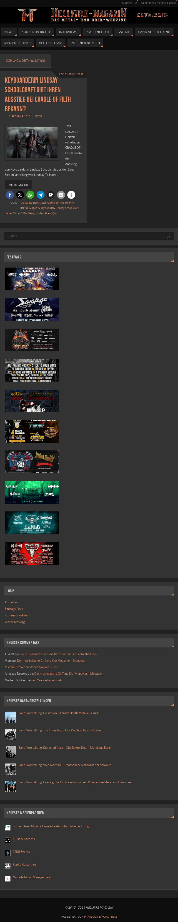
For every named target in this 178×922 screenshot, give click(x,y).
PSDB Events (21, 852)
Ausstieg (26, 202)
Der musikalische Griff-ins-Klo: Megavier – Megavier (51, 661)
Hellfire (69, 202)
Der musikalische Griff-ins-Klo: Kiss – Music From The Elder (58, 654)
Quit (55, 213)
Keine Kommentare (71, 74)
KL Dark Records (24, 839)
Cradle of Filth (55, 202)
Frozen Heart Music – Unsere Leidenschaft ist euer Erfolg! (51, 826)
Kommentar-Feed (17, 615)
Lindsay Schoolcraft (66, 207)
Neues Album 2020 (16, 213)
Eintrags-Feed (14, 609)
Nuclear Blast (43, 213)
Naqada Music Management (32, 877)
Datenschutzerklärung (158, 3)
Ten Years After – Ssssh (46, 680)
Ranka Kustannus (24, 864)
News (38, 116)
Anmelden (12, 602)
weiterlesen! (18, 184)
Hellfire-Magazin (29, 207)
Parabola (91, 917)
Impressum (129, 3)
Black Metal (39, 202)
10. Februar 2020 (18, 116)
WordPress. (109, 917)
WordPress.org (15, 622)
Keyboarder (47, 207)
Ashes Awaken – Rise (44, 667)
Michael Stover (15, 667)
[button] (10, 195)
